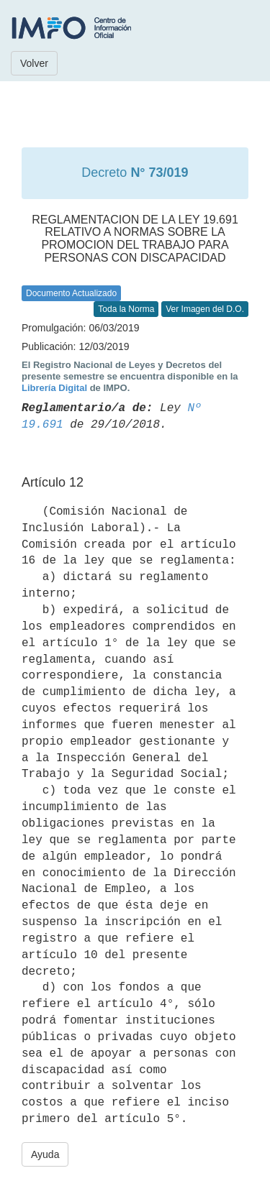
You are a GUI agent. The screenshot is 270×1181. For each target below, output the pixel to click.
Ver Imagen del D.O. (205, 309)
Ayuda (45, 1154)
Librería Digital (54, 387)
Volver (34, 63)
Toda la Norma (126, 309)
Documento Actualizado (71, 293)
